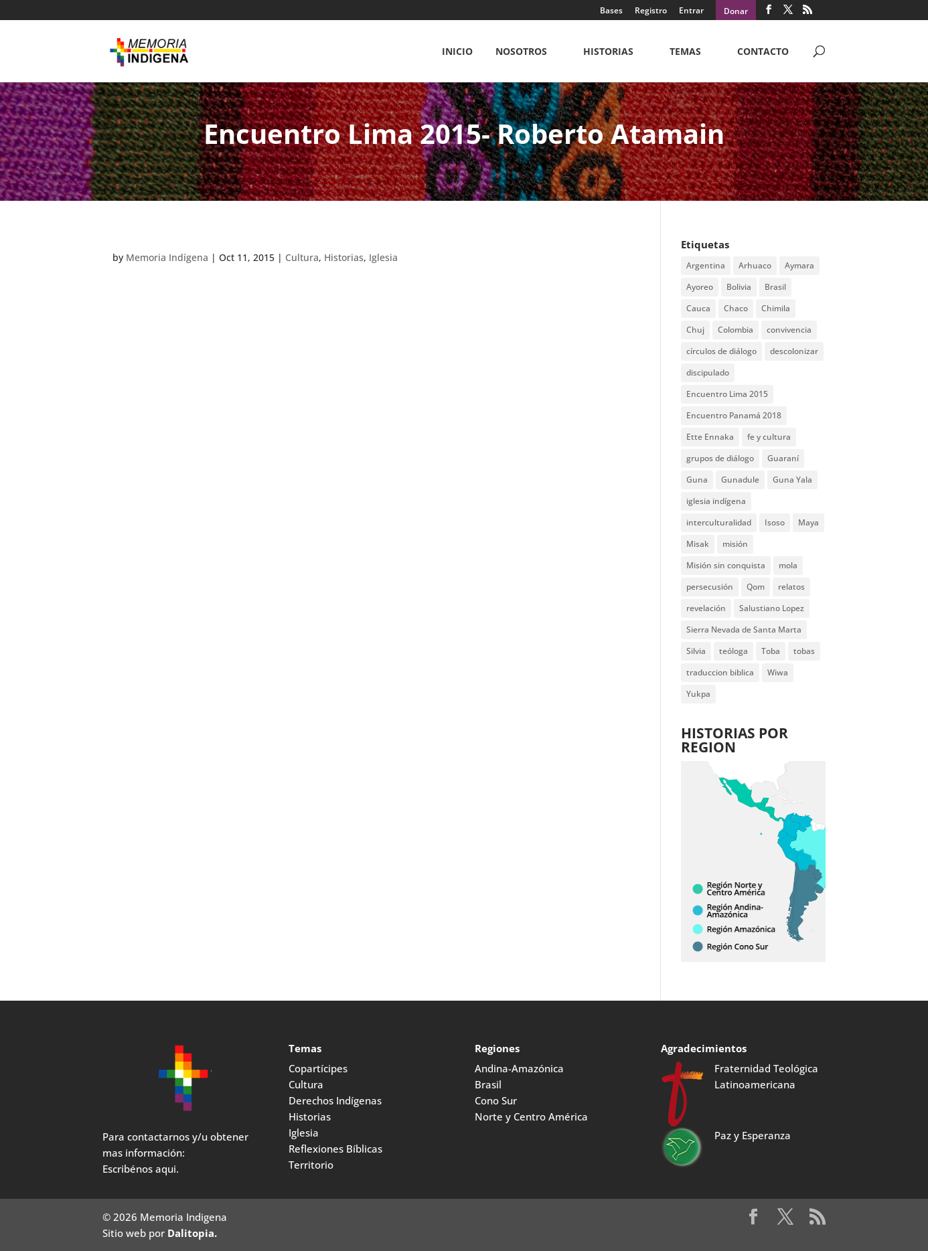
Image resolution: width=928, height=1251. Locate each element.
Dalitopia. (192, 1233)
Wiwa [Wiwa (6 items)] (777, 672)
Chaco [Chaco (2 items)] (736, 308)
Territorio (311, 1164)
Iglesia (383, 257)
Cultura (302, 257)
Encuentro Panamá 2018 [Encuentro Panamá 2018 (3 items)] (733, 415)
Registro (651, 11)
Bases (611, 11)
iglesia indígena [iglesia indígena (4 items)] (716, 501)
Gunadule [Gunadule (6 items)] (740, 479)
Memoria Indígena (167, 257)
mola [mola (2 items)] (788, 565)
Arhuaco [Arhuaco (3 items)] (755, 265)
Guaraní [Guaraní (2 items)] (783, 458)
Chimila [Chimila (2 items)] (775, 308)
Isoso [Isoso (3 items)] (775, 522)
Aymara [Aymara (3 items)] (799, 265)
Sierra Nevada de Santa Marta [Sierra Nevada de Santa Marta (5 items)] (743, 629)
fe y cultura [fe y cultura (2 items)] (769, 436)
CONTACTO (763, 52)
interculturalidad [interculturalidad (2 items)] (718, 522)
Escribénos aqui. (140, 1168)
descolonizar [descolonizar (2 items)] (794, 351)
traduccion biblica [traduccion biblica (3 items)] (720, 672)
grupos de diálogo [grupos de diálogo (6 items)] (720, 458)
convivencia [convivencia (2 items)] (789, 329)
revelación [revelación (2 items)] (706, 608)
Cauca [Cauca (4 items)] (698, 308)
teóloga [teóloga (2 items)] (733, 651)
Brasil (488, 1084)
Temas (685, 52)
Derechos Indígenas (335, 1100)
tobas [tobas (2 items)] (804, 651)
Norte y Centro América (531, 1116)
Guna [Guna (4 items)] (697, 479)
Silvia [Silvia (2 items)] (696, 651)
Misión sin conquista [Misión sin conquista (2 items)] (725, 565)
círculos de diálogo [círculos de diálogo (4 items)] (721, 351)
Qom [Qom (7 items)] (756, 586)
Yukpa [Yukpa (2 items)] (698, 693)
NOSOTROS (521, 52)
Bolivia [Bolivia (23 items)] (738, 287)
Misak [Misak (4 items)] (697, 544)
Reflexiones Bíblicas (335, 1148)
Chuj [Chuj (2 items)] (695, 329)
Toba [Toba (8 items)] (770, 651)
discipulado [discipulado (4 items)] (707, 372)
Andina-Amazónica (519, 1068)
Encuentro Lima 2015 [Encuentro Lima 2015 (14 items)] (727, 394)
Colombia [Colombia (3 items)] (735, 329)
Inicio (457, 52)
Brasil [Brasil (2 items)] (775, 287)
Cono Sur (496, 1100)
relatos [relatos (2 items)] (791, 586)
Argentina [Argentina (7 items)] (705, 265)
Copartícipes (318, 1068)
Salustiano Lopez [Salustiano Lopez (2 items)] (771, 608)
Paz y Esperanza (752, 1135)
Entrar (691, 11)
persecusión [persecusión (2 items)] (709, 586)
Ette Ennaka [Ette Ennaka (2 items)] (710, 436)
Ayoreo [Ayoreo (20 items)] (699, 287)
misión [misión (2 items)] (735, 544)
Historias (608, 52)
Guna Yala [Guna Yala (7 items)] (792, 479)
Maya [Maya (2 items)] (808, 522)
